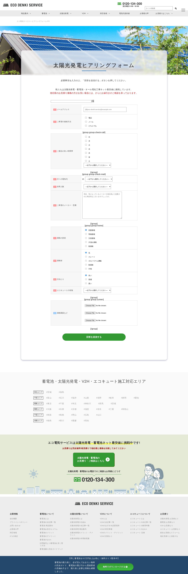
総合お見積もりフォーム (170, 532)
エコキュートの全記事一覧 (140, 522)
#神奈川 (87, 404)
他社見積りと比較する (169, 536)
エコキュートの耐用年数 (140, 525)
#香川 (61, 421)
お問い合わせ (15, 525)
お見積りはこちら (163, 13)
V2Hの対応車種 (106, 529)
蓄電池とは (44, 518)
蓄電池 (44, 13)
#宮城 (49, 392)
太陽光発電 (64, 13)
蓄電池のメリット (47, 532)
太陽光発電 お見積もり (169, 518)
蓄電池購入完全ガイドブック (51, 549)
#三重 (111, 409)
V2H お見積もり (166, 525)
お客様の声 (144, 13)
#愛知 (136, 398)
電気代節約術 (124, 13)
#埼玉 (73, 404)
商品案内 (24, 13)
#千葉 (61, 404)
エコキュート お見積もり (170, 529)
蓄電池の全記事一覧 (48, 522)
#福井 (73, 398)
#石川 (61, 398)
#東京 (49, 404)
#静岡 (123, 398)
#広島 (86, 415)
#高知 (86, 421)
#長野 (98, 398)
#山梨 (86, 398)
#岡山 (73, 415)
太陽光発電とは (76, 518)
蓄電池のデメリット (48, 536)
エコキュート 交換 (137, 532)
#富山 (49, 398)
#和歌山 (124, 409)
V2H (84, 13)
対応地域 (103, 13)
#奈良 (98, 409)
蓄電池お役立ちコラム (49, 529)
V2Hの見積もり (106, 536)
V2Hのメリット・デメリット (111, 532)
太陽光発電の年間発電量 (79, 538)
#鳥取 (49, 415)
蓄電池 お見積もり (167, 522)
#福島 (61, 392)
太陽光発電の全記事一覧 (79, 525)
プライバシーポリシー (19, 522)
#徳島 (49, 421)
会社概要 (13, 518)
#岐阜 (111, 398)
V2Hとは (103, 518)
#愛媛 (73, 421)
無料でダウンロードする (115, 567)
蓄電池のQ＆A (45, 539)
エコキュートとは (137, 518)
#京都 (73, 409)
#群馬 (101, 404)
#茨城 (113, 404)
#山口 (98, 415)
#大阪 (49, 409)
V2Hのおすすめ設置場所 (109, 525)
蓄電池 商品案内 (46, 525)
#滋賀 (86, 409)
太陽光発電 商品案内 (78, 529)
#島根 (61, 415)
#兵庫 (61, 409)
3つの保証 (14, 536)
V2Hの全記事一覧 (107, 522)
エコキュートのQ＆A (138, 529)
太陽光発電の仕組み (78, 522)
